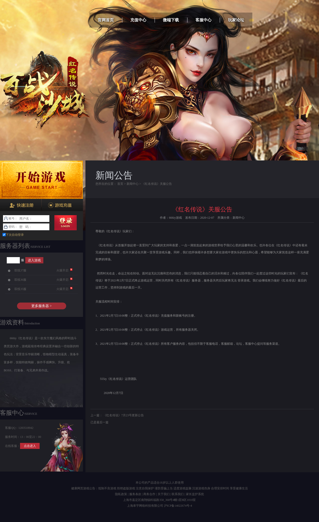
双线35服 (20, 289)
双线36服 (20, 279)
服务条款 (135, 494)
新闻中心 (133, 184)
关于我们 (164, 494)
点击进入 (30, 446)
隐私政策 (121, 494)
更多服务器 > (41, 306)
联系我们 (178, 494)
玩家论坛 (236, 20)
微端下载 (171, 20)
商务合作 (149, 494)
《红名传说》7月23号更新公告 (123, 415)
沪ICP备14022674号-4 (178, 505)
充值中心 (138, 20)
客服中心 (203, 20)
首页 (120, 184)
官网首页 (106, 20)
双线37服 (20, 270)
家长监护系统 (195, 494)
